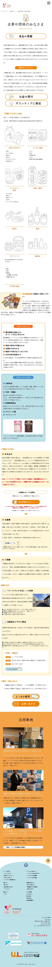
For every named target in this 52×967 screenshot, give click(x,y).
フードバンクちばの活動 (32, 877)
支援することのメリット (8, 875)
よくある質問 (29, 685)
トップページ (4, 11)
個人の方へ (6, 884)
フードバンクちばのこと (31, 871)
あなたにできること (8, 877)
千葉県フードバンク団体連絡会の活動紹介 (14, 847)
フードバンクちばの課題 (32, 875)
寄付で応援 (28, 896)
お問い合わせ (29, 898)
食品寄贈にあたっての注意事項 (26, 492)
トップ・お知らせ (6, 871)
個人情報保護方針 (29, 900)
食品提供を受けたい (30, 882)
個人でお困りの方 (30, 884)
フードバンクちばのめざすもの (33, 873)
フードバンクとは (7, 873)
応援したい (12, 11)
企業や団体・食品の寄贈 (24, 11)
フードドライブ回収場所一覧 (9, 879)
